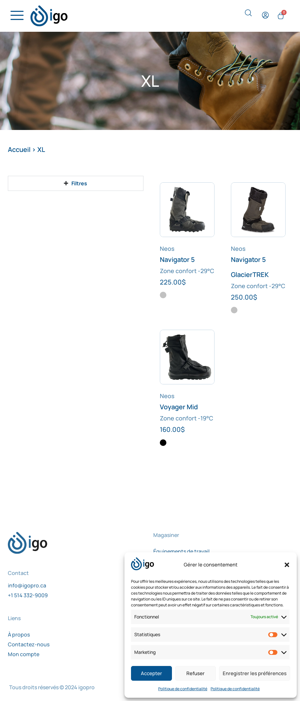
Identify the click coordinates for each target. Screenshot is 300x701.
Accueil (19, 150)
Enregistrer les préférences (255, 673)
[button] (287, 565)
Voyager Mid (179, 408)
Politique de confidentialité (182, 689)
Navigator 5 (177, 260)
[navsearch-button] (248, 15)
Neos (167, 250)
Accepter (151, 673)
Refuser (195, 673)
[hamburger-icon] (15, 16)
